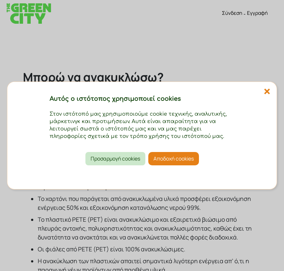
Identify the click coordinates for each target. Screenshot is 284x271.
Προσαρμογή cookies (115, 158)
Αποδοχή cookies (173, 158)
